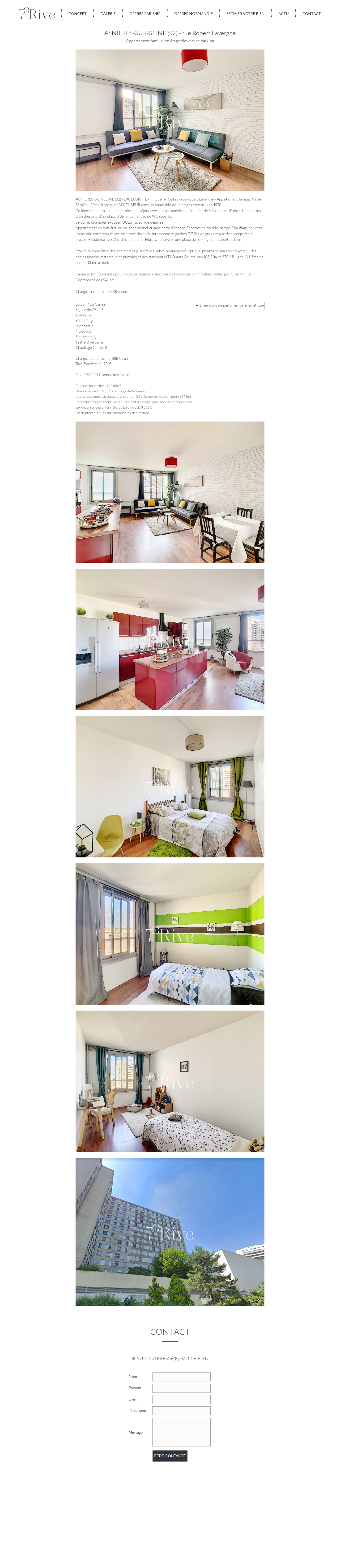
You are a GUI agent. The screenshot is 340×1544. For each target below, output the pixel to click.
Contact (311, 14)
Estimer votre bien (245, 14)
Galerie (108, 14)
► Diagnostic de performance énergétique (229, 305)
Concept (77, 14)
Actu (283, 14)
